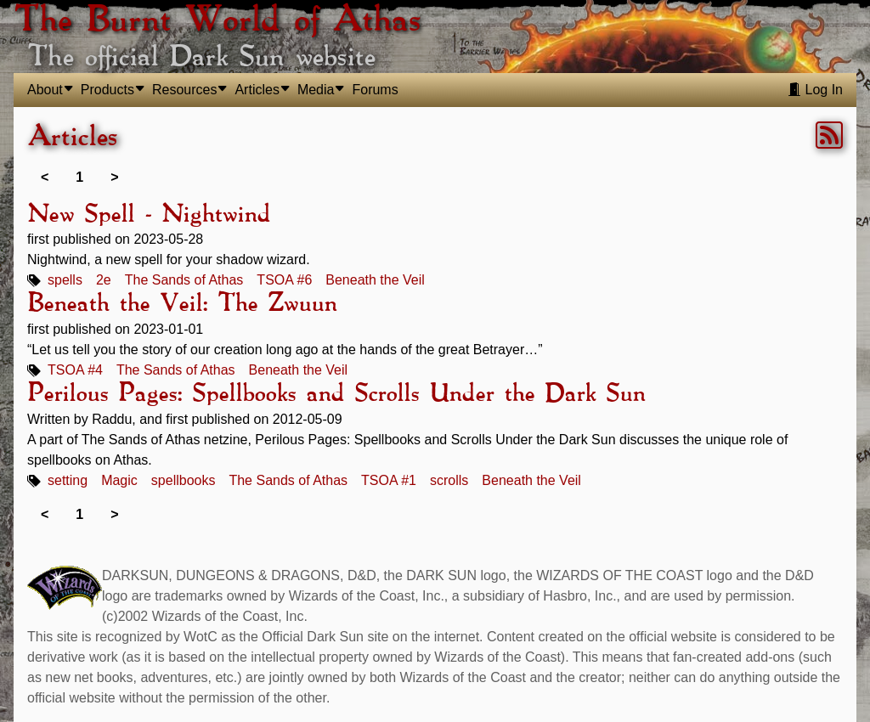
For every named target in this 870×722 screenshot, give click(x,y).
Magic (119, 480)
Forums (375, 89)
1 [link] (79, 177)
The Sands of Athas (184, 280)
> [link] (114, 177)
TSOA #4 (75, 370)
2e (103, 280)
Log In (815, 89)
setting (68, 480)
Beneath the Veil (375, 280)
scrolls (449, 480)
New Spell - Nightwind (148, 215)
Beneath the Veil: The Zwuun (181, 304)
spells (65, 280)
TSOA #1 (388, 480)
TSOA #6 (284, 280)
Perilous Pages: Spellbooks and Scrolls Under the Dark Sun (336, 394)
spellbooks (183, 480)
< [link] (44, 177)
